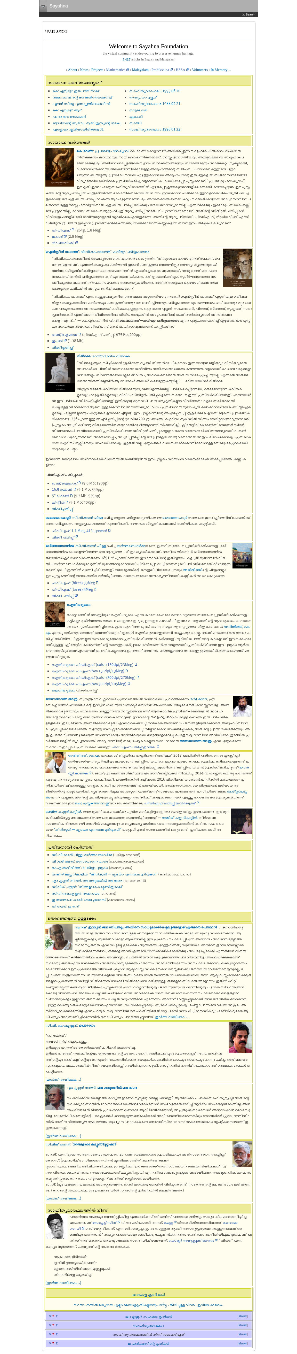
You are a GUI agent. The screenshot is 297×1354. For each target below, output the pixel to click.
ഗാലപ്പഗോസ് (95, 899)
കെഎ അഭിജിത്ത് (66, 867)
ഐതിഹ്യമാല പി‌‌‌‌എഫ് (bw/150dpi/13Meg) (88, 670)
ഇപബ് (57, 236)
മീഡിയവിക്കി (63, 242)
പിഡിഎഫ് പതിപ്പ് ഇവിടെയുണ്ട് (170, 802)
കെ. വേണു (84, 150)
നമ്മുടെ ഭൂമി (138, 109)
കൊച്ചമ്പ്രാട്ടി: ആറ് (67, 109)
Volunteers (200, 70)
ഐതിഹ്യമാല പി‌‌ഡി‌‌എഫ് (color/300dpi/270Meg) (93, 677)
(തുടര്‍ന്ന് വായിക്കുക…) (63, 1079)
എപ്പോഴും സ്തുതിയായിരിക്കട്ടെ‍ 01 (78, 129)
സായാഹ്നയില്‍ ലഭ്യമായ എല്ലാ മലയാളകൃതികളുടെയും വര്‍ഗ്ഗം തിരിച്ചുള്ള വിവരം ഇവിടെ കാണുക (148, 1304)
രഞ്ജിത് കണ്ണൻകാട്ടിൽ (63, 811)
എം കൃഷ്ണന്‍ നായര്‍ (66, 880)
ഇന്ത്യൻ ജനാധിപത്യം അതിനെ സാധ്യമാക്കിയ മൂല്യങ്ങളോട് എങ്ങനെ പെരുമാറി (152, 926)
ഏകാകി (136, 116)
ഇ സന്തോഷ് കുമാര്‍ (67, 899)
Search (250, 14)
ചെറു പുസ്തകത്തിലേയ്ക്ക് (92, 802)
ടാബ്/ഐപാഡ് (64, 334)
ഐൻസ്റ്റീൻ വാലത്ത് (62, 251)
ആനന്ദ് (80, 926)
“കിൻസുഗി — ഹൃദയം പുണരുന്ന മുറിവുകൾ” (87, 829)
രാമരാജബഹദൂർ (57, 517)
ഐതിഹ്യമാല (78, 604)
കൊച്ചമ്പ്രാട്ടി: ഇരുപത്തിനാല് (76, 90)
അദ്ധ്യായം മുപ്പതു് (143, 96)
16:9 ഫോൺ (62, 489)
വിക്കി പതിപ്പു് (63, 537)
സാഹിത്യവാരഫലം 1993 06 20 (154, 90)
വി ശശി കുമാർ (63, 861)
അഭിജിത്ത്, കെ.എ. (84, 755)
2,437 (127, 59)
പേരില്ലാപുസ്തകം (95, 867)
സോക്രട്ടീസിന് (104, 1222)
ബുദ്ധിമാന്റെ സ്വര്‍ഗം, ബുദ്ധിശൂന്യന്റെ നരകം (87, 122)
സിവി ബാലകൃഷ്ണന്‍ (67, 893)
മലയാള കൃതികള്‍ (148, 1294)
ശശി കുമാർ (198, 698)
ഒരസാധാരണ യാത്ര (61, 698)
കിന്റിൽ (58, 502)
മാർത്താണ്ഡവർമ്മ (59, 545)
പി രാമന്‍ (59, 906)
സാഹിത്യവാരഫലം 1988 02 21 (154, 103)
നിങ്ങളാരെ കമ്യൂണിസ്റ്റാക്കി (100, 886)
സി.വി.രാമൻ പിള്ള (87, 517)
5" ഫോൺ (60, 495)
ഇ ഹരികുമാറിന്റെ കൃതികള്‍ (148, 1343)
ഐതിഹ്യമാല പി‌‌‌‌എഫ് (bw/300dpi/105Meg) (89, 683)
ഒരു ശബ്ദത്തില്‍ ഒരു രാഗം (103, 880)
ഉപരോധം (91, 893)
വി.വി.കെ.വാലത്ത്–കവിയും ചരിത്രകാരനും (115, 251)
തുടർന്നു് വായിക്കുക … (172, 1016)
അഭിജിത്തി (192, 569)
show (242, 1316)
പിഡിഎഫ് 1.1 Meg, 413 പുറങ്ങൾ (79, 530)
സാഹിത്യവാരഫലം (148, 1325)
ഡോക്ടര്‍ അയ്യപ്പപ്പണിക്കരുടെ (191, 1240)
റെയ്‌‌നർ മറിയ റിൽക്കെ (111, 355)
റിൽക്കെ (84, 355)
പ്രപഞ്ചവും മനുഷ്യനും (112, 150)
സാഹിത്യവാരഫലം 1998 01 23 (154, 129)
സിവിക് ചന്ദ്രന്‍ (64, 886)
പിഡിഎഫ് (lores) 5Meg (72, 589)
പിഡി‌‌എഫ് (61, 230)
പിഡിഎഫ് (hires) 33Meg (73, 582)
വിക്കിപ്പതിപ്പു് (62, 347)
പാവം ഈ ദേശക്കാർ (69, 116)
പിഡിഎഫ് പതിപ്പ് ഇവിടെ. (134, 746)
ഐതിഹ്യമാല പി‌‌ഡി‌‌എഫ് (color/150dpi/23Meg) (92, 664)
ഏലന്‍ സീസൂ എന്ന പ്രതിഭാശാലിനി (81, 103)
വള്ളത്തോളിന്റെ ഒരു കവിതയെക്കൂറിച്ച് (82, 96)
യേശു (168, 1222)
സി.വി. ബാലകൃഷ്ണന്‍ (61, 1025)
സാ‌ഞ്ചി (135, 122)
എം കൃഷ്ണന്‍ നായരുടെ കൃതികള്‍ (148, 1316)
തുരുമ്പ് (73, 906)
